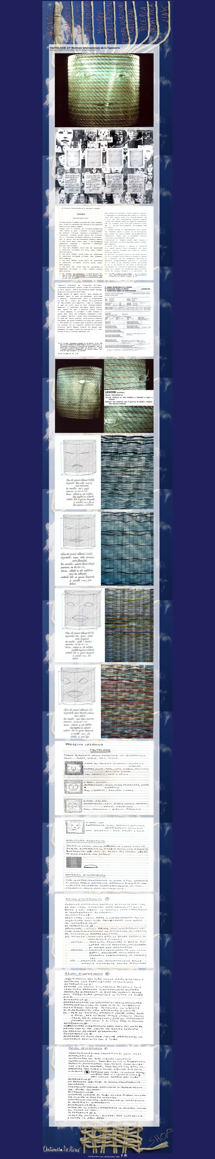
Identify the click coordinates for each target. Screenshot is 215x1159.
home (101, 1153)
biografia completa (109, 1153)
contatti (117, 1153)
